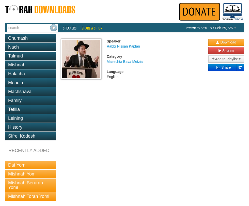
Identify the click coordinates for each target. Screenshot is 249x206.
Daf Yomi (17, 165)
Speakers (69, 28)
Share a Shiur (92, 28)
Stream (226, 51)
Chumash (18, 38)
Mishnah (16, 64)
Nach (13, 47)
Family (15, 100)
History (15, 127)
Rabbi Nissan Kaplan (123, 46)
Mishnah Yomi (22, 173)
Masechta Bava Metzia (125, 62)
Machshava (20, 91)
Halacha (16, 73)
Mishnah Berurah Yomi (25, 185)
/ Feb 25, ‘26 (211, 28)
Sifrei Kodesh (21, 136)
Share (223, 67)
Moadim (16, 82)
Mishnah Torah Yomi (28, 196)
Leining (15, 118)
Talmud (15, 55)
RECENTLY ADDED (28, 150)
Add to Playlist (226, 59)
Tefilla (14, 109)
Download (226, 42)
